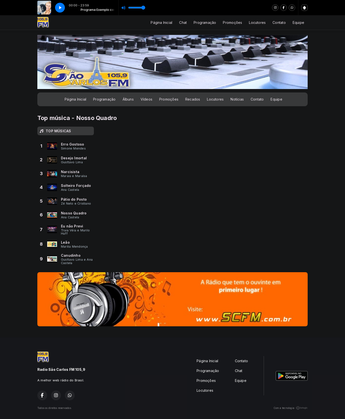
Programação (205, 22)
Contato (279, 22)
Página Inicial (161, 22)
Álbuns (128, 99)
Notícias (237, 99)
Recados (192, 99)
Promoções (232, 22)
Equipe (298, 22)
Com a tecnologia (290, 408)
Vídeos (146, 99)
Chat (183, 22)
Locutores (257, 22)
